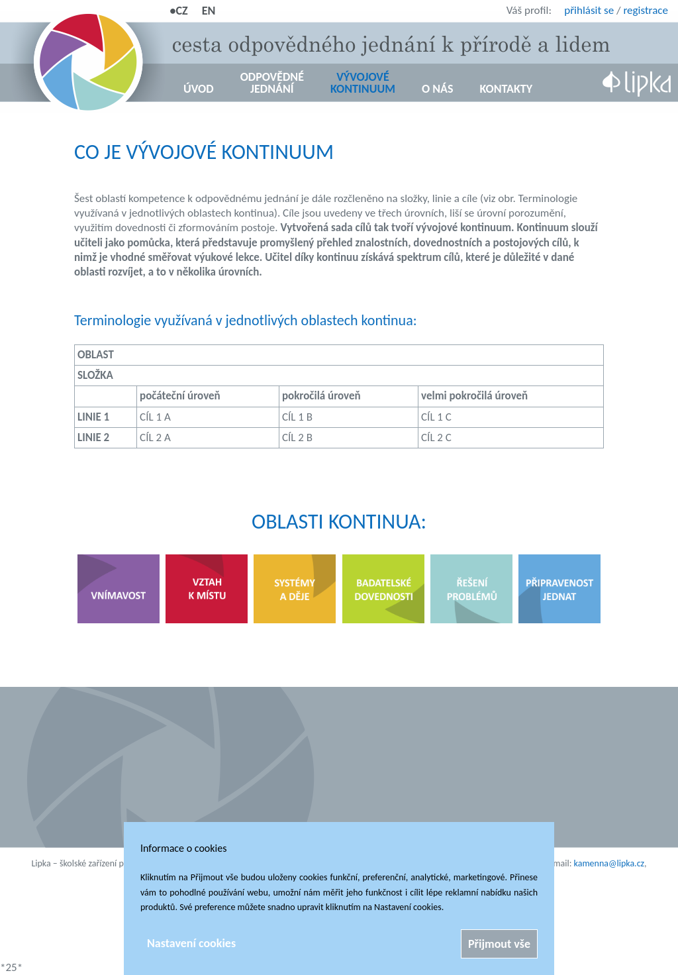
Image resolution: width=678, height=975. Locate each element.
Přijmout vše (499, 944)
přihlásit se (589, 10)
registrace (645, 10)
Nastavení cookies (191, 943)
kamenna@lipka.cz (609, 863)
